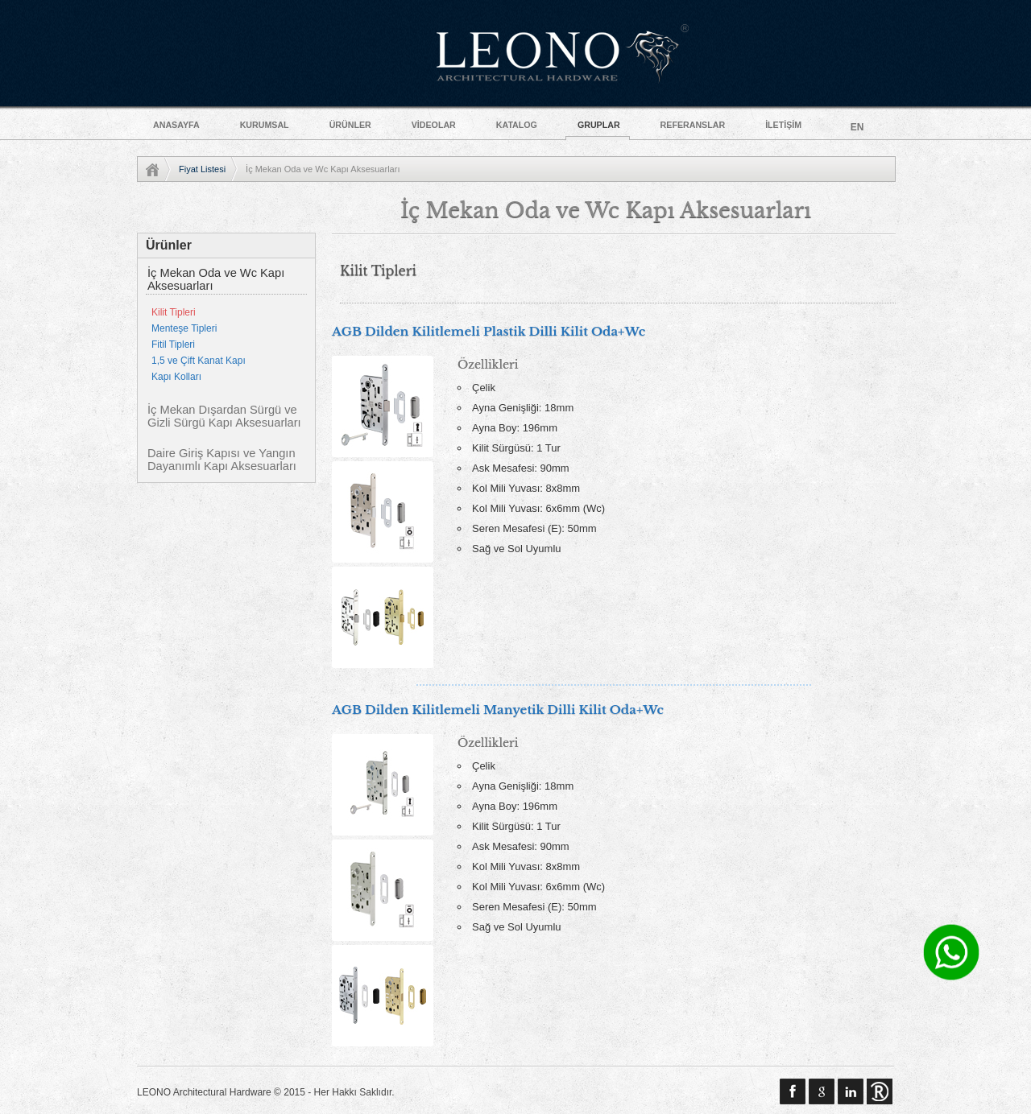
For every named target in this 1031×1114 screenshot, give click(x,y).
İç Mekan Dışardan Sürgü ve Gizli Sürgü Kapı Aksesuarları (224, 416)
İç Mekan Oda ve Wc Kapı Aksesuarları (215, 279)
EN (857, 127)
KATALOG (516, 125)
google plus (821, 1091)
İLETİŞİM (783, 125)
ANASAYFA (176, 125)
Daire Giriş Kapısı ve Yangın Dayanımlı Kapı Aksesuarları (221, 459)
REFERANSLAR (693, 125)
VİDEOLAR (434, 125)
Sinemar (879, 1091)
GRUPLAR (599, 125)
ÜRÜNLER (350, 125)
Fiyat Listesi (202, 169)
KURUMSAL (264, 125)
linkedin (850, 1091)
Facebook (792, 1091)
